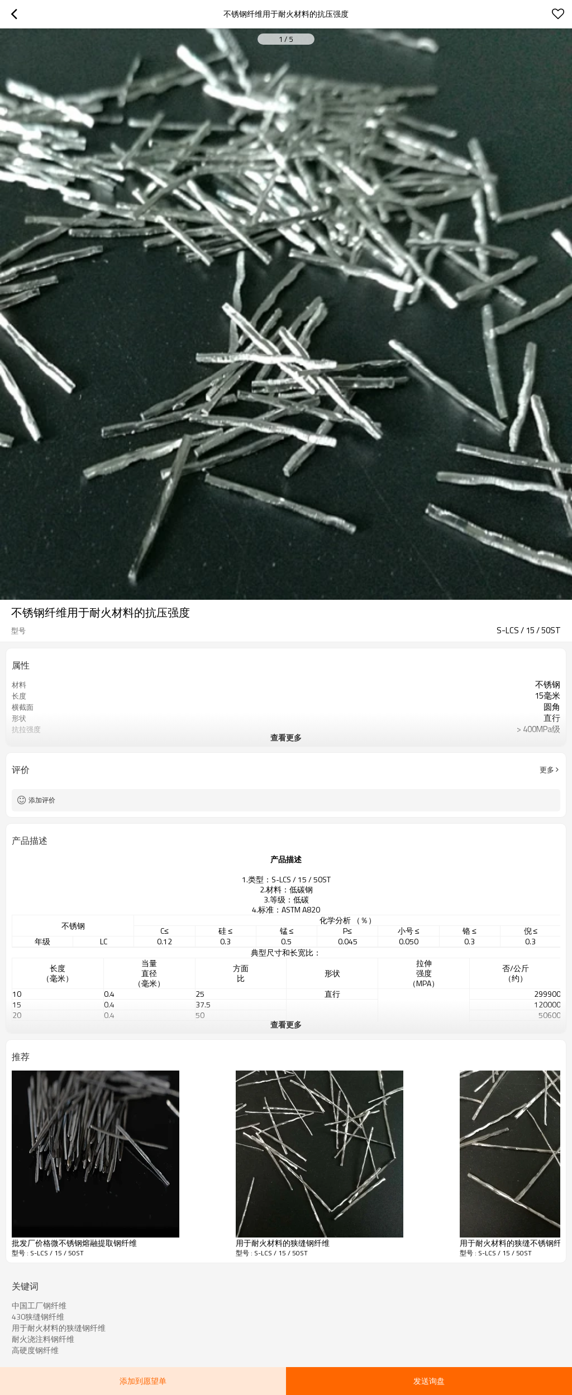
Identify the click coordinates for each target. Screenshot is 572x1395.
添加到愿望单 (143, 1381)
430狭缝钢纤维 (38, 1316)
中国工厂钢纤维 (39, 1305)
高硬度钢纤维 (35, 1350)
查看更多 (286, 737)
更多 (547, 769)
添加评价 (41, 800)
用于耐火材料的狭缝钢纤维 (59, 1328)
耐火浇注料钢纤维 (43, 1339)
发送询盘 (429, 1381)
